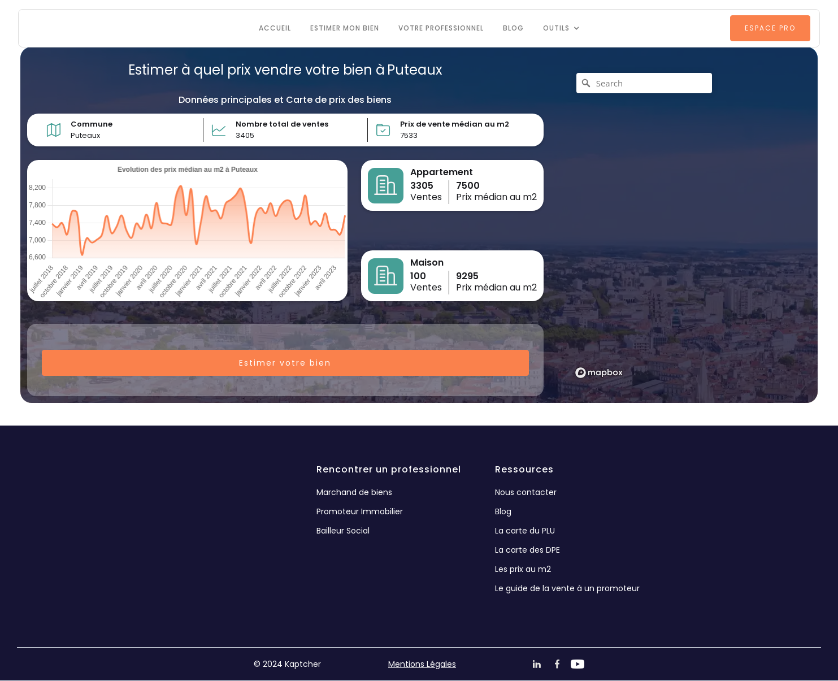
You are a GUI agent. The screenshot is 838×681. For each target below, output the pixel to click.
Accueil (275, 28)
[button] (561, 28)
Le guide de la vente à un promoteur (567, 588)
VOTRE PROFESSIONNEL (441, 28)
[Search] (644, 83)
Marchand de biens (354, 492)
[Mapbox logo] (599, 372)
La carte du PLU (525, 530)
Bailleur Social (343, 530)
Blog (513, 28)
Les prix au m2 (523, 569)
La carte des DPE (527, 549)
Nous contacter (526, 492)
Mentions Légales (422, 664)
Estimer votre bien (285, 362)
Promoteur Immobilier (359, 511)
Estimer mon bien (344, 28)
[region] (684, 225)
